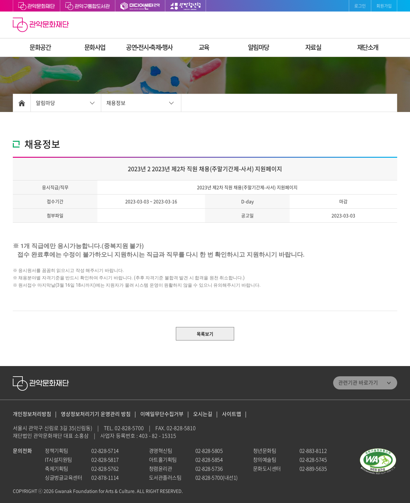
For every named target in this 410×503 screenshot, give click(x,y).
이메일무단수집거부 (162, 414)
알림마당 (258, 47)
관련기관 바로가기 (358, 382)
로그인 (360, 6)
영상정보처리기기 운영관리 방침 (96, 414)
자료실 (313, 47)
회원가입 (384, 6)
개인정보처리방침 (32, 414)
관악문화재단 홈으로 (41, 26)
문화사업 (94, 47)
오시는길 (202, 414)
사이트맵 (231, 414)
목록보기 (205, 334)
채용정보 (116, 103)
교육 (204, 47)
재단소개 (367, 47)
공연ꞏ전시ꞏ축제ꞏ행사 (149, 47)
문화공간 (40, 47)
